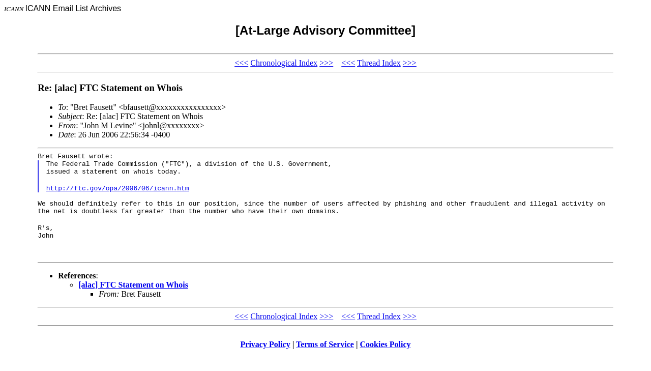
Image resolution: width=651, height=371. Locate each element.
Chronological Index (283, 63)
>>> (326, 63)
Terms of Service (325, 358)
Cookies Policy (385, 358)
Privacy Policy (265, 358)
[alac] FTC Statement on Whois (133, 298)
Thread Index (379, 63)
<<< (241, 63)
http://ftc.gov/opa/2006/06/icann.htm (117, 193)
